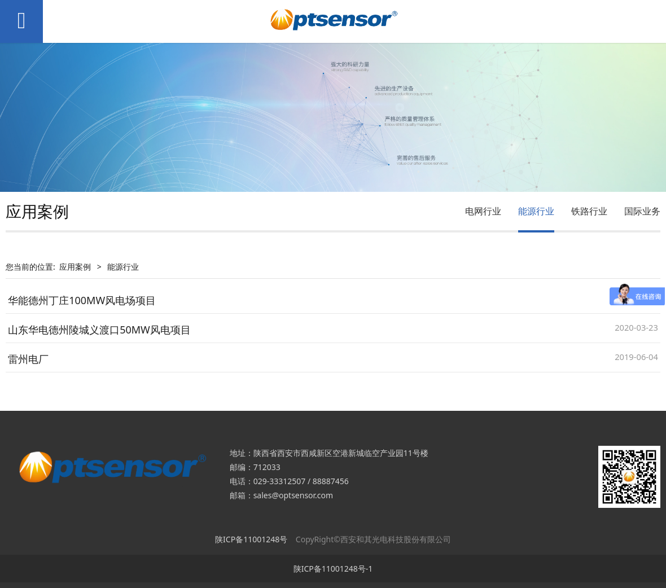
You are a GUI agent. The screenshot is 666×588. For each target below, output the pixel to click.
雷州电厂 (28, 359)
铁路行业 (589, 211)
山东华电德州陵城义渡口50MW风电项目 (99, 329)
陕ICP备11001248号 (251, 539)
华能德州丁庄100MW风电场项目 (82, 300)
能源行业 (536, 211)
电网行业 (483, 211)
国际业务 (642, 211)
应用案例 (75, 266)
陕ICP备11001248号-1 (333, 568)
